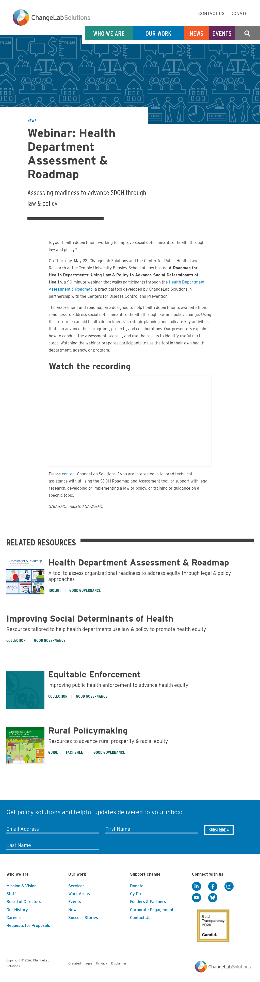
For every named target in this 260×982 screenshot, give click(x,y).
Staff (11, 893)
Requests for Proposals (28, 925)
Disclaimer (118, 963)
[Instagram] (229, 886)
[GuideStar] (212, 924)
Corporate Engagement (151, 909)
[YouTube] (196, 897)
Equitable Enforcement (94, 674)
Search (247, 33)
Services (76, 886)
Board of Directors (23, 901)
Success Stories (83, 917)
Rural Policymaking (88, 730)
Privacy (101, 963)
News (197, 33)
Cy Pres (137, 893)
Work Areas (79, 893)
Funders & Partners (148, 901)
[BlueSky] (212, 897)
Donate (239, 13)
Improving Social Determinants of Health (89, 618)
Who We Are (109, 33)
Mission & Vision (21, 886)
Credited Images (80, 963)
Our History (17, 909)
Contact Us (211, 13)
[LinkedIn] (196, 886)
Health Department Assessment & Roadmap (138, 562)
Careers (13, 917)
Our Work (158, 33)
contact (69, 474)
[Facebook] (212, 886)
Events (222, 33)
